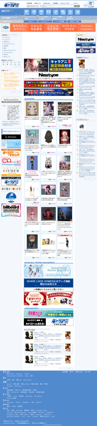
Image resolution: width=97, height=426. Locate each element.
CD (34, 12)
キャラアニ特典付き (43, 16)
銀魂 (5, 48)
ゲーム (6, 388)
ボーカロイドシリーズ (9, 43)
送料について (37, 3)
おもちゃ (70, 12)
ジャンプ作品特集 (59, 21)
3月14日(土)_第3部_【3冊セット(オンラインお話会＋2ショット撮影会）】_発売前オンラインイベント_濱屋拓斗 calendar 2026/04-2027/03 (87, 81)
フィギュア (56, 12)
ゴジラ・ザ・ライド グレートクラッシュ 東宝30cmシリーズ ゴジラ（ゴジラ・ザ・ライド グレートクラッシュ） (64, 226)
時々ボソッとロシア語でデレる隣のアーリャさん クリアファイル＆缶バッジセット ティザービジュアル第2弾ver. (87, 102)
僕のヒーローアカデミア (10, 50)
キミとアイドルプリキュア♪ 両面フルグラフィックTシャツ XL (87, 97)
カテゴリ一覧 (18, 14)
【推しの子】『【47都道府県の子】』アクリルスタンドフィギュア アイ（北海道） (87, 112)
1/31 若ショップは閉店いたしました (10, 121)
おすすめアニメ (45, 21)
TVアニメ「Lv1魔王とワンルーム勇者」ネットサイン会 (12, 73)
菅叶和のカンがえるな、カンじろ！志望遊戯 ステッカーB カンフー (87, 156)
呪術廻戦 (6, 45)
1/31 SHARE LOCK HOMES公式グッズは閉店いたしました (11, 124)
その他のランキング (90, 115)
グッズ (78, 12)
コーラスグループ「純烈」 (10, 88)
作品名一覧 (18, 66)
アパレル (63, 12)
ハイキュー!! (7, 39)
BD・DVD (7, 371)
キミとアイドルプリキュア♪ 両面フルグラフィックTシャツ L (87, 86)
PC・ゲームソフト (48, 12)
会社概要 (65, 371)
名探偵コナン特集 (74, 21)
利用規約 (55, 3)
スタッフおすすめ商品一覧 (67, 368)
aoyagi (36, 332)
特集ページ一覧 (17, 91)
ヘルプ (85, 5)
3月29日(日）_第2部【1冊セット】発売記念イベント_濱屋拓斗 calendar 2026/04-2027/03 (48, 347)
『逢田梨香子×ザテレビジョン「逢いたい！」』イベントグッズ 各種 (48, 251)
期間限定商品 (70, 18)
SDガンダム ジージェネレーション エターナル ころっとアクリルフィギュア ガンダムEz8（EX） (87, 133)
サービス (47, 3)
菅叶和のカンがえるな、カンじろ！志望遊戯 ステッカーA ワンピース (87, 142)
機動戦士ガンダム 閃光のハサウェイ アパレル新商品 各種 (48, 146)
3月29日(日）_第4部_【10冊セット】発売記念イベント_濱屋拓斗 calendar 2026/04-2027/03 (87, 94)
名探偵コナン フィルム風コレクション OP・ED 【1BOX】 (64, 119)
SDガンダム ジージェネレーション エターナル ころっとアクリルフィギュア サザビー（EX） (87, 147)
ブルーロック (7, 37)
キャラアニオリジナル (30, 16)
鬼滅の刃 (6, 54)
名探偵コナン (7, 41)
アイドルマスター (8, 52)
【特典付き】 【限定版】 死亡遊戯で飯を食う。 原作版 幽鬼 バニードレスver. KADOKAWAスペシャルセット (48, 121)
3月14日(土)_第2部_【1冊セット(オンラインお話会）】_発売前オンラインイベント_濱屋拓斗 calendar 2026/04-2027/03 (87, 71)
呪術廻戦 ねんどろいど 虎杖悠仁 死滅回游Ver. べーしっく (32, 251)
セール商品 (69, 16)
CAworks (30, 21)
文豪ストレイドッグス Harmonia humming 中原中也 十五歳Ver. (32, 175)
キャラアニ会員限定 (57, 16)
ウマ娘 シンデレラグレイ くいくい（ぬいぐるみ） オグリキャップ (48, 173)
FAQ (71, 371)
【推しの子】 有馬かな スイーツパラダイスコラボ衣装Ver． (32, 224)
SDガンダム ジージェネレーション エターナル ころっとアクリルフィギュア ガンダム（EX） (87, 160)
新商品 (26, 18)
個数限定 (55, 18)
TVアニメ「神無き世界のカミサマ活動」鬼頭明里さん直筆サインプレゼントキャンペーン (12, 85)
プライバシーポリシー (66, 3)
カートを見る (91, 4)
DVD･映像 (27, 12)
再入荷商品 (41, 18)
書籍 (41, 12)
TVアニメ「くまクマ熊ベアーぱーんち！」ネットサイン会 (11, 77)
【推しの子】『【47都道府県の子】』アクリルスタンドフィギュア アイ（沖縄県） (87, 107)
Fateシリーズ (7, 56)
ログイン (76, 3)
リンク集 (87, 371)
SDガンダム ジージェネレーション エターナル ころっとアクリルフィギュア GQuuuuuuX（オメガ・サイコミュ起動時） (87, 168)
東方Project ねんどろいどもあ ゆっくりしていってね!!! (87, 76)
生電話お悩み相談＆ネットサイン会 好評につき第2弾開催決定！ (12, 80)
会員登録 (29, 3)
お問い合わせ (79, 371)
